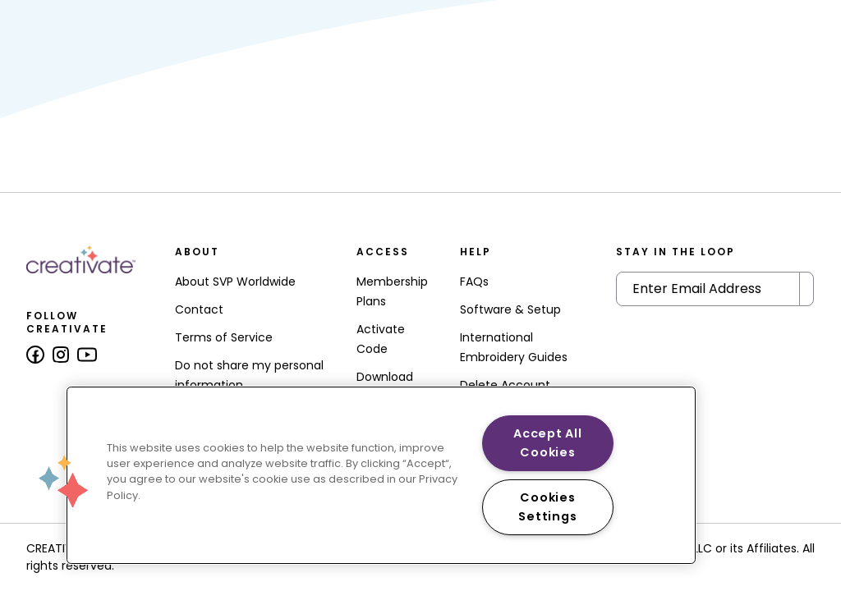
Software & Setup (510, 309)
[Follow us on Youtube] (87, 354)
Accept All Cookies (547, 442)
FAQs (474, 281)
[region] (381, 475)
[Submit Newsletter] (806, 289)
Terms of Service (224, 337)
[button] (63, 481)
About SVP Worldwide (235, 281)
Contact (199, 309)
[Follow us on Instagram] (61, 354)
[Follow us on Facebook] (35, 355)
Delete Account (505, 385)
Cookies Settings (547, 507)
